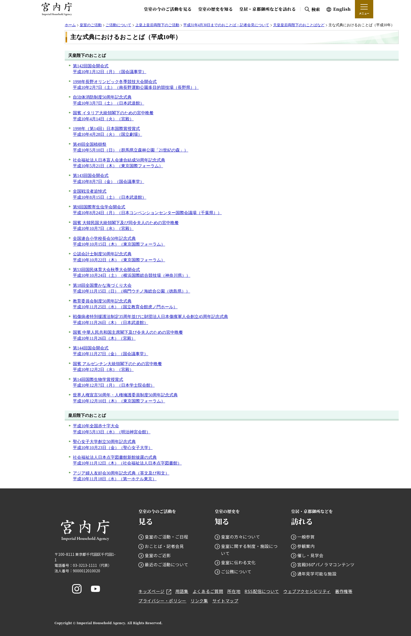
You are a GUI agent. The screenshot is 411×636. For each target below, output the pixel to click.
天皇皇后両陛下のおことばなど (299, 25)
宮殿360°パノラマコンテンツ (326, 564)
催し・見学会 (310, 555)
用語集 (181, 591)
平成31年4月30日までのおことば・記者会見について (226, 25)
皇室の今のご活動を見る (168, 9)
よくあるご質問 (208, 591)
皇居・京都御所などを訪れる (267, 9)
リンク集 (199, 600)
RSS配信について (262, 591)
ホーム (70, 25)
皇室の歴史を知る (215, 9)
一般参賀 (306, 536)
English (342, 9)
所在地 (233, 591)
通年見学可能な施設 (317, 573)
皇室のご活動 (91, 25)
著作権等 (344, 591)
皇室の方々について (240, 536)
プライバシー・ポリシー (162, 600)
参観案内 (306, 546)
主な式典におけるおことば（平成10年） (125, 37)
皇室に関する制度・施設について (249, 549)
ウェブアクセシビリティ (307, 591)
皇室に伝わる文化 (238, 562)
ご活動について (118, 25)
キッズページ (154, 591)
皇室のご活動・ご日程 (166, 536)
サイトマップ (225, 600)
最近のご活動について (166, 564)
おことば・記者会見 (164, 546)
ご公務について (236, 571)
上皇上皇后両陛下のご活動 (157, 25)
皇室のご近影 (158, 555)
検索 (315, 9)
